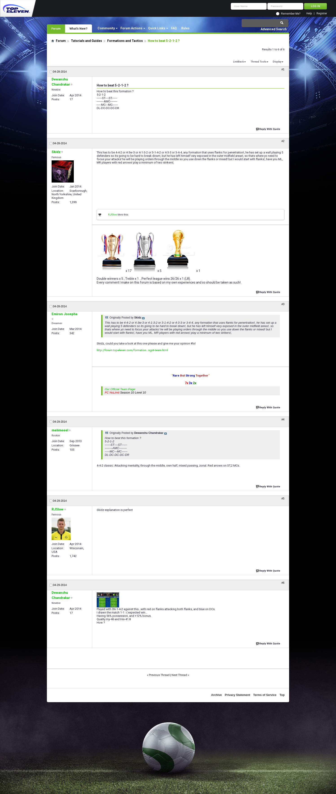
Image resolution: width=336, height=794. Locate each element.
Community (106, 28)
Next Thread (179, 675)
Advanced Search (274, 29)
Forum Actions (131, 28)
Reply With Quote (268, 129)
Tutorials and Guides (86, 41)
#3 (282, 304)
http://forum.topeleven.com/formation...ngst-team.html (132, 350)
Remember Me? (290, 13)
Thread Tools (258, 61)
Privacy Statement (237, 695)
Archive (216, 695)
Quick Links (156, 28)
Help (309, 13)
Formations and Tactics (125, 41)
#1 (282, 69)
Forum (56, 28)
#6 (282, 582)
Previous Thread (159, 675)
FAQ (174, 28)
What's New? (78, 28)
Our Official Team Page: (125, 390)
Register (321, 13)
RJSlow (112, 214)
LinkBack (238, 61)
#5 (282, 498)
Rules (185, 28)
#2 (282, 141)
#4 (282, 419)
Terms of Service (265, 695)
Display (277, 61)
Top (282, 695)
